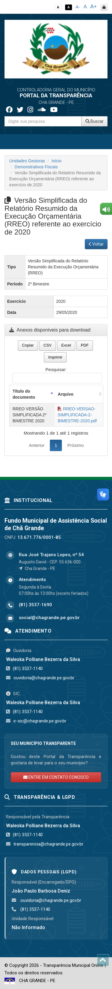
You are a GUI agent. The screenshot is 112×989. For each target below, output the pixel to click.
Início (57, 160)
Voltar (96, 244)
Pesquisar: (57, 375)
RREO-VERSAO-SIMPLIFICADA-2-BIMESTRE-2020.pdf (77, 414)
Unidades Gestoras (27, 160)
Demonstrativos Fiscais (36, 166)
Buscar (94, 121)
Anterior (37, 445)
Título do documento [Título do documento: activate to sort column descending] (24, 394)
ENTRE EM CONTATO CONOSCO (56, 777)
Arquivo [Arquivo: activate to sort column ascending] (65, 394)
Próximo (75, 445)
